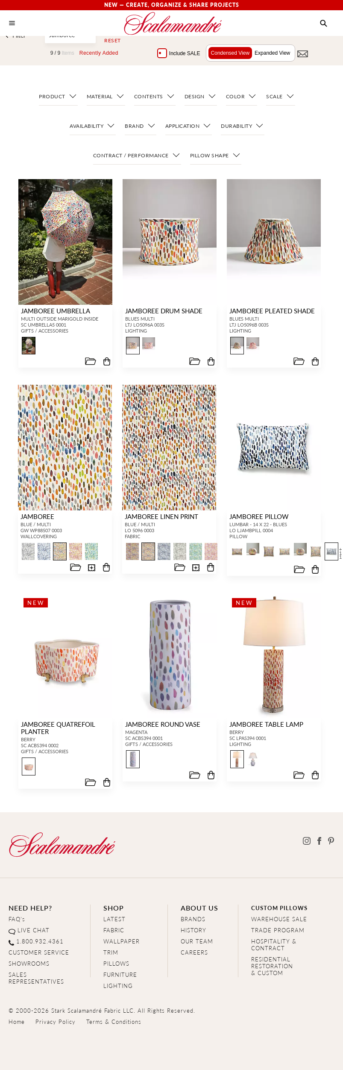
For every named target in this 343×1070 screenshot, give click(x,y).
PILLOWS (116, 963)
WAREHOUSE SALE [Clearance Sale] (279, 919)
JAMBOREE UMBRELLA (54, 310)
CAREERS (194, 952)
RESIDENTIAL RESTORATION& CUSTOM (272, 966)
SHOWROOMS (29, 963)
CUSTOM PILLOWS (279, 908)
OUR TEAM (197, 941)
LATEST (114, 919)
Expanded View (270, 53)
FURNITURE (120, 974)
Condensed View (228, 53)
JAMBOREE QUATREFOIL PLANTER (57, 727)
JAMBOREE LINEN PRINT (160, 516)
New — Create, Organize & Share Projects (171, 5)
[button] (323, 23)
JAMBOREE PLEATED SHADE (271, 310)
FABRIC (113, 930)
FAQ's (17, 919)
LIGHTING (118, 986)
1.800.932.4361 (40, 941)
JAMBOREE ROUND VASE (161, 723)
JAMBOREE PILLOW (258, 516)
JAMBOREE (36, 516)
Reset (112, 40)
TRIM (110, 952)
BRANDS (193, 919)
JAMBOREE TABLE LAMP (265, 723)
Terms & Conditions (113, 1021)
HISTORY (193, 930)
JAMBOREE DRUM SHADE (162, 310)
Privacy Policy (55, 1021)
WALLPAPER (121, 941)
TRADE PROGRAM (278, 930)
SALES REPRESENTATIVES (36, 977)
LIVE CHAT (34, 930)
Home (17, 1021)
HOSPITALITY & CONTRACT (273, 944)
